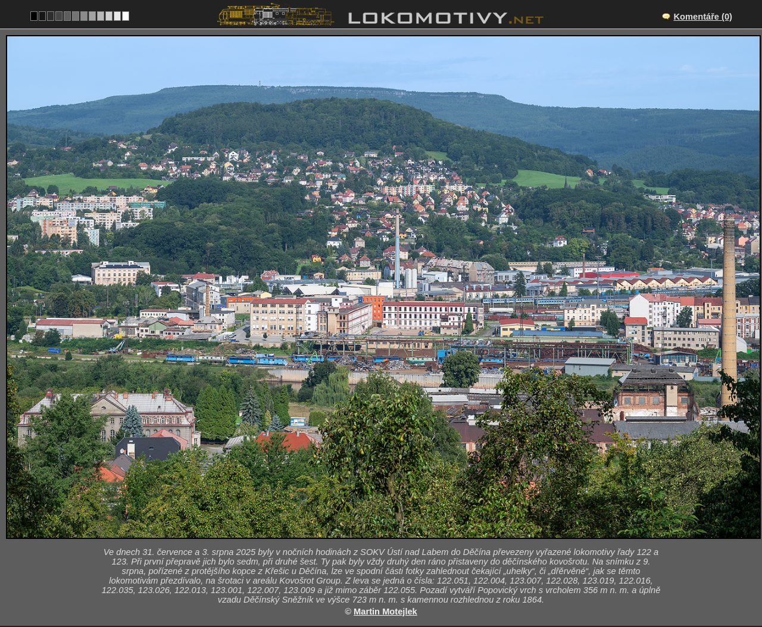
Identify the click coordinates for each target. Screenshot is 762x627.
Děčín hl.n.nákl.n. (394, 482)
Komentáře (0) (702, 16)
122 (409, 531)
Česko (374, 531)
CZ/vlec (391, 494)
